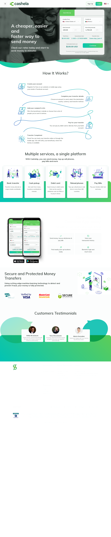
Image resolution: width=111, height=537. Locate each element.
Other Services (64, 365)
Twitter (69, 407)
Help (44, 389)
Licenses (77, 378)
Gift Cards (61, 376)
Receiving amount (90, 27)
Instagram (81, 407)
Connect (17, 407)
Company (47, 365)
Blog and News (48, 371)
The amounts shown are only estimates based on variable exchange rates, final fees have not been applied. (82, 52)
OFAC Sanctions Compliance (85, 376)
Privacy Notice (79, 371)
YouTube (95, 407)
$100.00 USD (72, 47)
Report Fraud (48, 393)
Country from (66, 19)
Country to (88, 19)
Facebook (56, 407)
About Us (46, 369)
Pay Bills (60, 373)
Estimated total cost (72, 44)
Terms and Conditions (82, 369)
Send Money (61, 369)
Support (47, 385)
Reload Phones (62, 371)
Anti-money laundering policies (86, 373)
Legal (77, 365)
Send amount (66, 27)
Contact (46, 391)
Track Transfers (63, 378)
